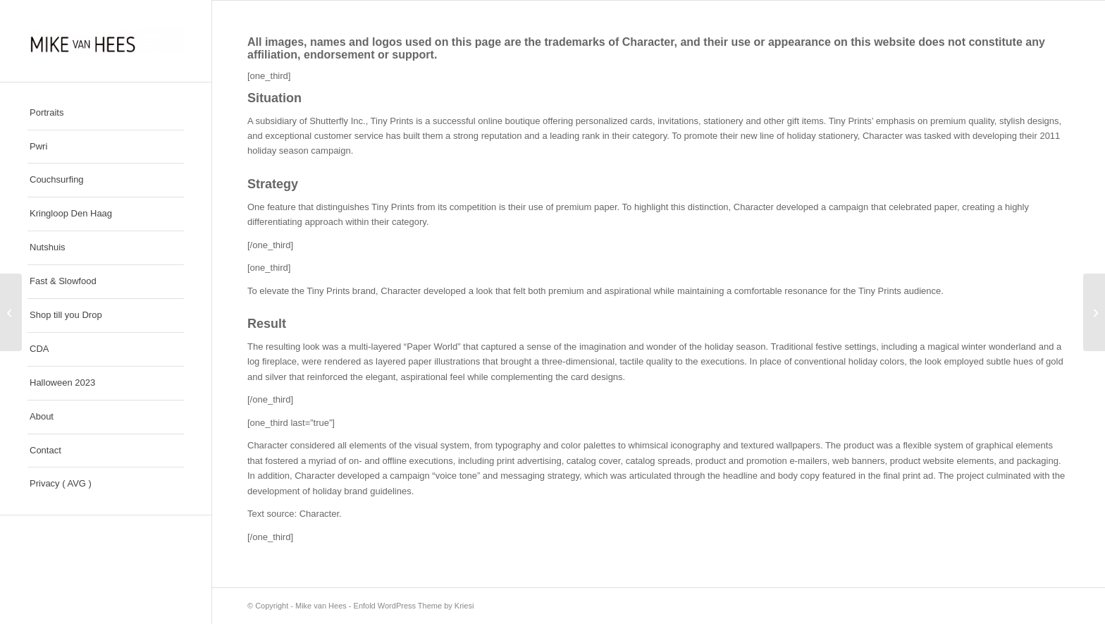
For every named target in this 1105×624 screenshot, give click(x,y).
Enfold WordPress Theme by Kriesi (414, 605)
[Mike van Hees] (105, 41)
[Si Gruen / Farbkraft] (1094, 312)
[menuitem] (105, 113)
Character (648, 42)
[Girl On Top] (11, 312)
